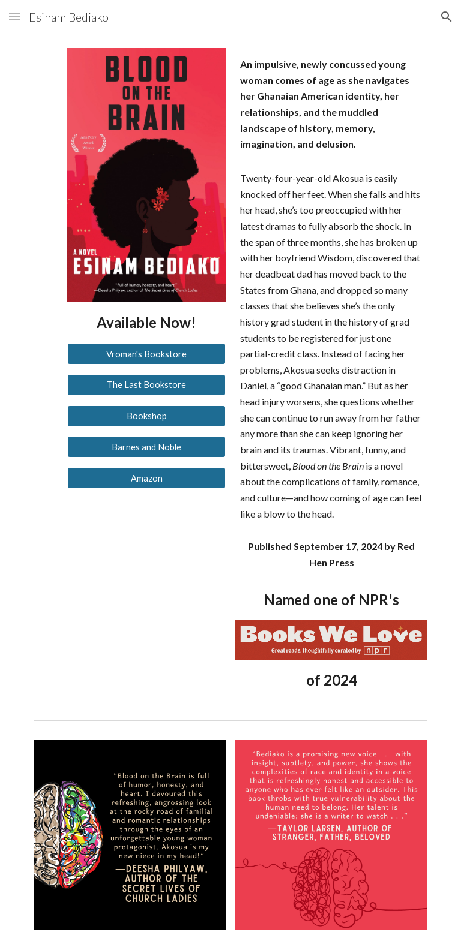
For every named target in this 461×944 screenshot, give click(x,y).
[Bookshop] (146, 416)
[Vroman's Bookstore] (146, 354)
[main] (146, 322)
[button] (14, 16)
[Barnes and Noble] (146, 447)
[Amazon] (146, 478)
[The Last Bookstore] (146, 385)
